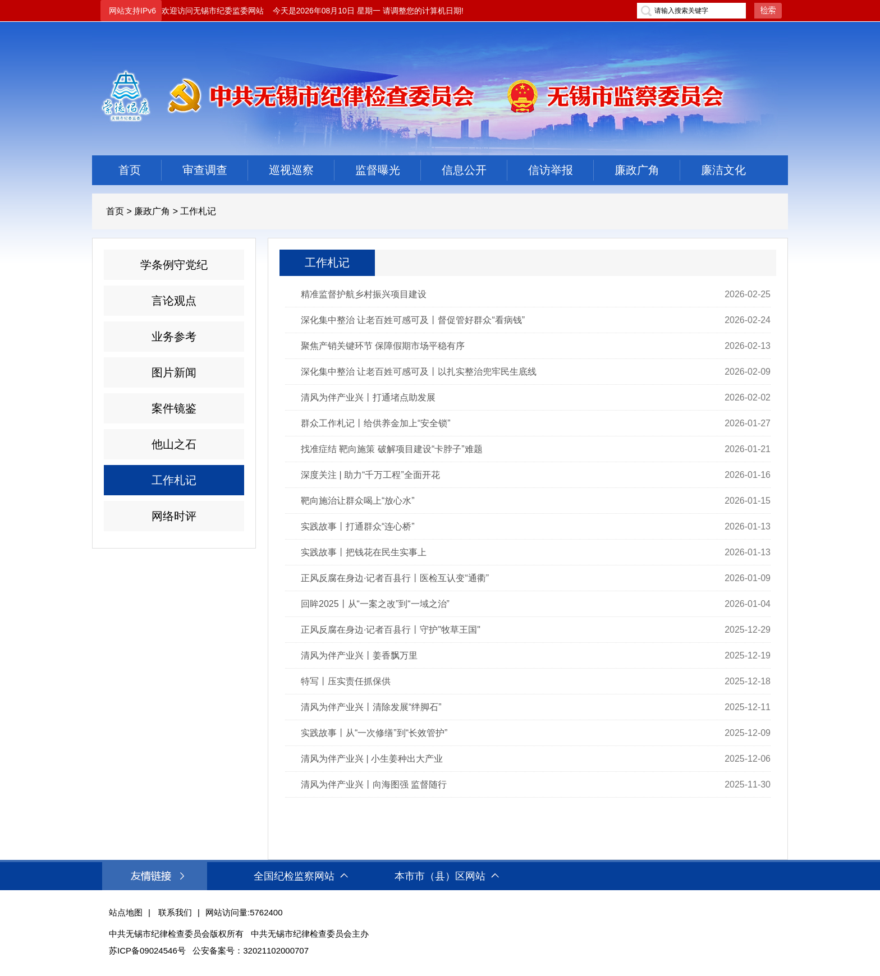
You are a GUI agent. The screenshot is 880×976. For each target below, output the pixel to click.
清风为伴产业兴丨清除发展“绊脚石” (371, 707)
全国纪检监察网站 (301, 876)
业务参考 (174, 336)
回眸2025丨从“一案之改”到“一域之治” (375, 604)
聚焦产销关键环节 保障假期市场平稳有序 (383, 346)
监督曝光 (377, 170)
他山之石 (174, 444)
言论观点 (174, 300)
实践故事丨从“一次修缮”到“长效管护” (374, 733)
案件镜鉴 (174, 408)
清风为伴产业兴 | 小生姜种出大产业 (372, 758)
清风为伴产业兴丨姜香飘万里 (359, 655)
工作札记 (198, 211)
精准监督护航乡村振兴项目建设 (364, 294)
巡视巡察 (291, 170)
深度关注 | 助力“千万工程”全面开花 (370, 475)
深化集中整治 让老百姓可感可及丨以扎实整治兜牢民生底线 (419, 371)
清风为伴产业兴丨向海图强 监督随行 (374, 784)
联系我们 (175, 912)
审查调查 (204, 170)
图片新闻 (174, 372)
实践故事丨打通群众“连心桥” (358, 526)
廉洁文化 (723, 170)
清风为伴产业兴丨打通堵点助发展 (368, 397)
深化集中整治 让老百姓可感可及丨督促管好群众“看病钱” (413, 320)
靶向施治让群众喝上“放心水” (358, 500)
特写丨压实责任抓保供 (346, 681)
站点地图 (126, 912)
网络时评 (174, 516)
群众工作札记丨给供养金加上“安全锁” (376, 423)
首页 (129, 170)
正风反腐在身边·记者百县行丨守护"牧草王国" (390, 629)
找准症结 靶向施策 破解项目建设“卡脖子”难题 (392, 449)
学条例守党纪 (174, 265)
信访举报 (550, 170)
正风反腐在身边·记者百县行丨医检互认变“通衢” (395, 578)
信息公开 (464, 170)
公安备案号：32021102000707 (250, 950)
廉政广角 (637, 170)
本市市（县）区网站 (447, 876)
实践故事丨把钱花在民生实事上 (364, 552)
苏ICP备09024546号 (147, 950)
